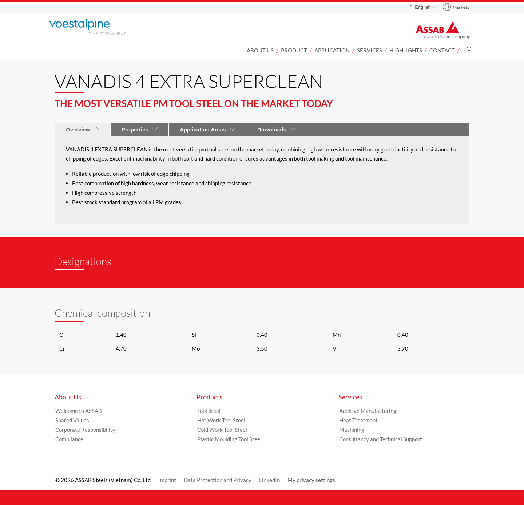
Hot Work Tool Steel (221, 420)
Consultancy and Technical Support (380, 439)
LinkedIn (269, 480)
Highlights (405, 50)
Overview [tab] (82, 129)
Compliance (69, 439)
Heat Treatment (358, 420)
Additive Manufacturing (367, 410)
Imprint (167, 480)
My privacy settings (311, 480)
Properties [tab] (140, 129)
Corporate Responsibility (85, 429)
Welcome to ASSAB (78, 410)
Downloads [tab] (276, 129)
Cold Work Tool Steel (222, 429)
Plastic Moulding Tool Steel (229, 439)
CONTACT (442, 50)
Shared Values (72, 420)
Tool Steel (209, 410)
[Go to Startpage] (98, 27)
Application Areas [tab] (207, 129)
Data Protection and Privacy (217, 480)
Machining (351, 429)
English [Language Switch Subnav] (420, 7)
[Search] (470, 51)
